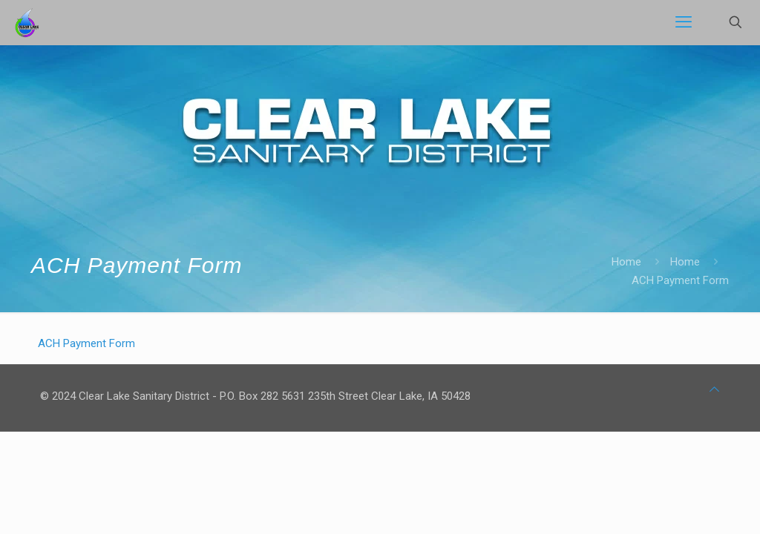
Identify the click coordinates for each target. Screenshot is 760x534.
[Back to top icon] (714, 389)
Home (626, 261)
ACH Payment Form (86, 343)
